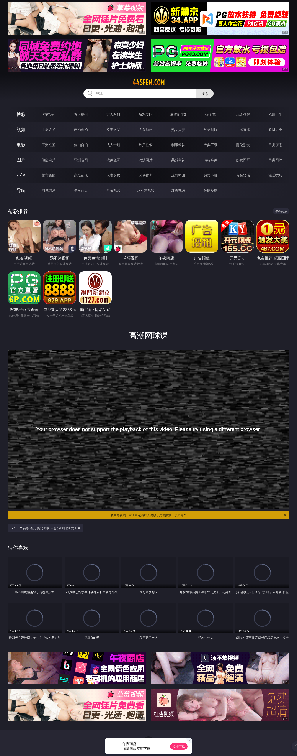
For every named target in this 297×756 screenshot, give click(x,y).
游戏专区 (146, 114)
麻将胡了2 (178, 114)
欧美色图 (113, 160)
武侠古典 (146, 175)
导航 (21, 190)
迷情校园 (178, 175)
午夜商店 (81, 190)
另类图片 (275, 160)
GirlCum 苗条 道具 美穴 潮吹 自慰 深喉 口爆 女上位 (45, 528)
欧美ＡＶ (113, 129)
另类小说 (210, 175)
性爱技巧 (275, 175)
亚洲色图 (81, 160)
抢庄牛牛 (275, 114)
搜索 (204, 93)
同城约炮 (48, 190)
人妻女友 (113, 175)
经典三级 (210, 144)
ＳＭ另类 (275, 129)
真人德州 (81, 114)
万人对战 (113, 114)
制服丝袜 (178, 144)
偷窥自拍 (48, 160)
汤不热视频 (145, 190)
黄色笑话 (243, 175)
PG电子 (48, 114)
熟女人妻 (178, 129)
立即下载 (179, 746)
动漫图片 (146, 160)
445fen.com (148, 82)
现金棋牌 (243, 114)
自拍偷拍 (81, 129)
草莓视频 (113, 190)
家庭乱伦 (81, 175)
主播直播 (243, 129)
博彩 (21, 114)
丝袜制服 (210, 129)
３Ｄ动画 (146, 129)
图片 (21, 160)
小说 (21, 175)
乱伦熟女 (243, 144)
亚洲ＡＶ (48, 129)
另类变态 (275, 144)
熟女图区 (243, 160)
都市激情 (48, 175)
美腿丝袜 (178, 160)
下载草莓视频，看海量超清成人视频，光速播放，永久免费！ (197, 515)
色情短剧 (210, 190)
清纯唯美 (210, 160)
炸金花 (210, 114)
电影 (21, 145)
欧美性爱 (146, 144)
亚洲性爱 (48, 144)
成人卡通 (113, 144)
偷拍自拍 (81, 144)
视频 (21, 129)
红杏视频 (178, 190)
